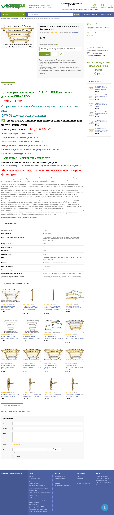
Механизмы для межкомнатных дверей (39, 488)
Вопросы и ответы (34, 5)
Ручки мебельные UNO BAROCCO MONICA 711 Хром (101, 113)
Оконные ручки (33, 495)
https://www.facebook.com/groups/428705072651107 (35, 149)
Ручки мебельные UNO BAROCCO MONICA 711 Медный (8, 367)
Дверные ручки (33, 481)
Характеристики (10, 223)
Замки (30, 497)
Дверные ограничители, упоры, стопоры (39, 492)
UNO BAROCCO (73, 32)
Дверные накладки (33, 483)
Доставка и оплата (45, 5)
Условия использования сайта (63, 485)
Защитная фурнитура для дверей (37, 499)
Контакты (38, 7)
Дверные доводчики (34, 502)
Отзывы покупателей (12, 406)
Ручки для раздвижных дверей (37, 485)
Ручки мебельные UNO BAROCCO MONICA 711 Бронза (101, 122)
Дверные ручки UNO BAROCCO (37, 507)
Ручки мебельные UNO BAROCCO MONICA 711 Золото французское (74, 367)
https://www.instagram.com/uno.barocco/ (31, 145)
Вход (78, 476)
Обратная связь (100, 484)
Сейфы (31, 476)
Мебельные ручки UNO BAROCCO (16, 18)
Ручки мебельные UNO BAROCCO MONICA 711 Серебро (51, 367)
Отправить (17, 456)
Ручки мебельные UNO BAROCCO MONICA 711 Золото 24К (32, 367)
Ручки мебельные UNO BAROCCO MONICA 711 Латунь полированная (10, 307)
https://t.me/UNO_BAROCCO (25, 137)
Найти (76, 14)
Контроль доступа (33, 504)
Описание (8, 85)
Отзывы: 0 (60, 32)
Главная (3, 18)
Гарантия (31, 7)
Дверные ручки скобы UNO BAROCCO (39, 511)
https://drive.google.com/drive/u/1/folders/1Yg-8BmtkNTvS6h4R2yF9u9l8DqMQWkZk (41, 165)
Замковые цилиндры (34, 478)
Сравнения (79, 481)
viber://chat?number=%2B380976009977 (26, 141)
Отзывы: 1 (11, 392)
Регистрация (80, 478)
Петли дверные (33, 490)
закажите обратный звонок (97, 55)
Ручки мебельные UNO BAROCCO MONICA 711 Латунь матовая (74, 307)
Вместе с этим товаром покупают (16, 283)
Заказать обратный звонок (69, 7)
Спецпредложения (90, 14)
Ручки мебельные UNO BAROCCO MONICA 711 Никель (101, 105)
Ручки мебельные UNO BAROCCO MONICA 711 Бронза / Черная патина (74, 338)
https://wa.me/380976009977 (25, 133)
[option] (99, 68)
